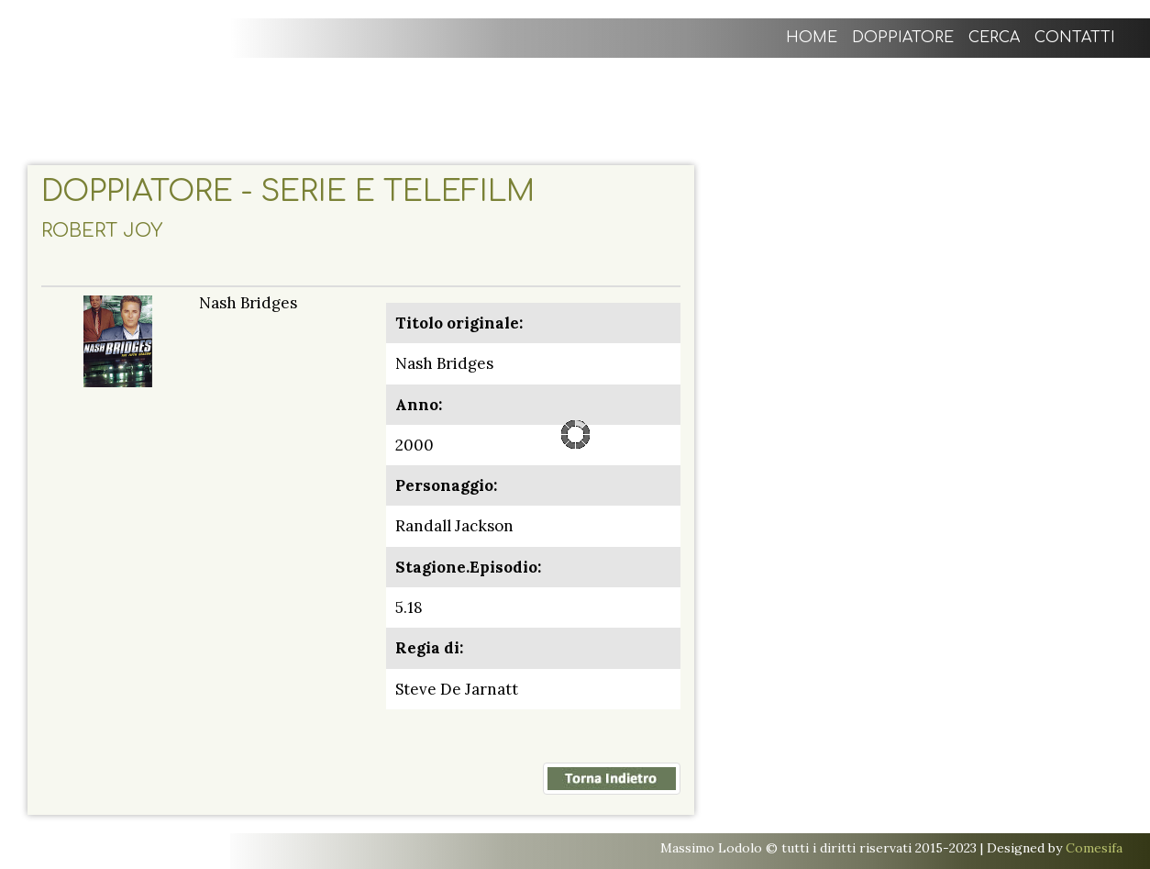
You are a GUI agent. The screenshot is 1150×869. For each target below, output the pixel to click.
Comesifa (1094, 848)
